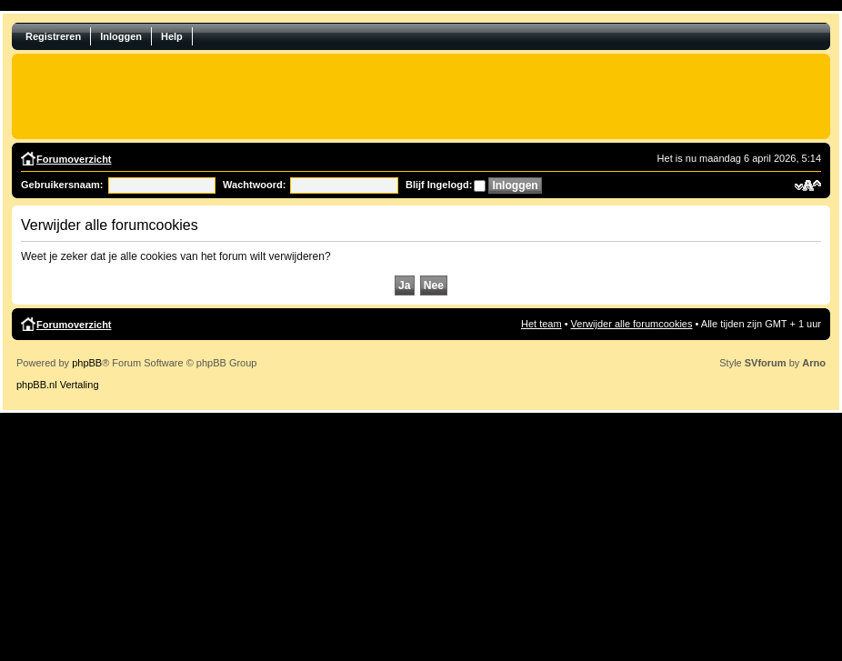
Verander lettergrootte (808, 185)
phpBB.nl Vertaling (57, 384)
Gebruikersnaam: (62, 184)
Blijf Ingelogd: (439, 184)
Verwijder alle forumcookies (632, 323)
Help (172, 36)
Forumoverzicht (74, 159)
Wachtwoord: (254, 184)
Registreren (53, 36)
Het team (541, 323)
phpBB (87, 362)
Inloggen (121, 36)
